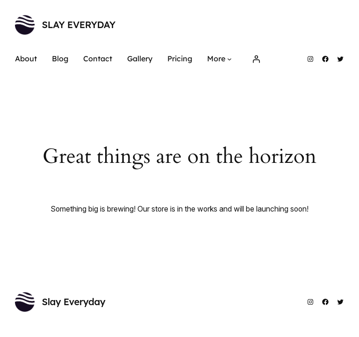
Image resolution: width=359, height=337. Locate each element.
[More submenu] (229, 59)
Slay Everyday (78, 24)
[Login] (256, 59)
